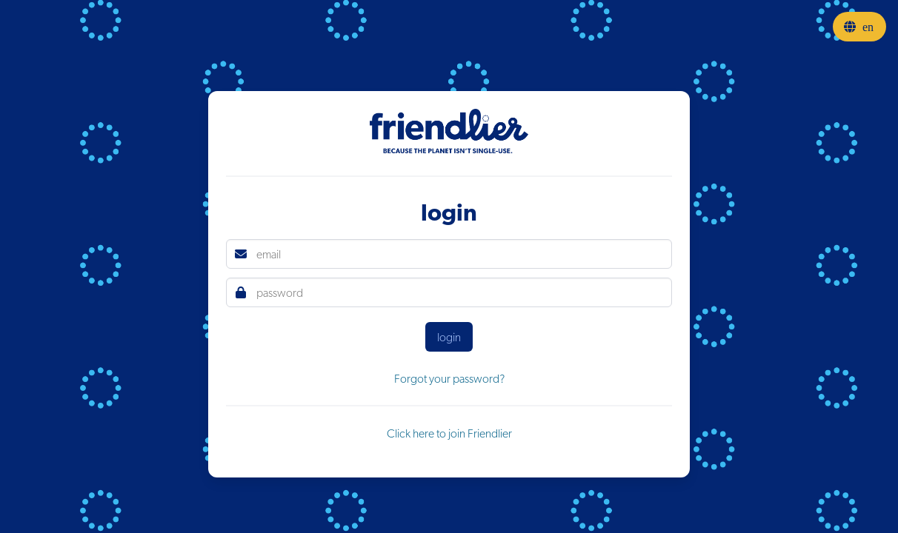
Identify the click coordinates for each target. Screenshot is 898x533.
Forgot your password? (449, 378)
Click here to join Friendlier (449, 433)
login (449, 336)
